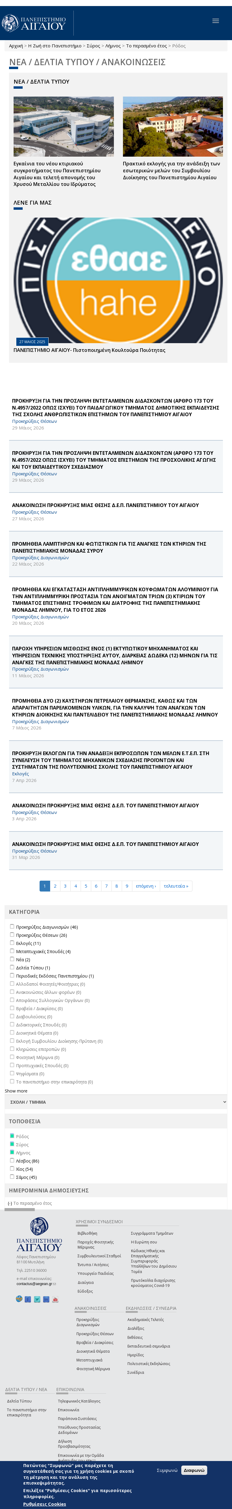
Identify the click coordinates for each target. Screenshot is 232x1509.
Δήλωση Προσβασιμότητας (74, 1444)
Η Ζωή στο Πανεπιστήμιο (55, 46)
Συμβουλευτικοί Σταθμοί (99, 1256)
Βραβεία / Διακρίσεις (94, 1342)
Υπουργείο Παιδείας (96, 1273)
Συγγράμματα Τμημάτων (152, 1233)
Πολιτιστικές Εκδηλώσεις (148, 1363)
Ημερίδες (135, 1354)
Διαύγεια (86, 1282)
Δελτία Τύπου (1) (33, 968)
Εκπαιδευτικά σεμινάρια (148, 1346)
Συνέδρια (135, 1372)
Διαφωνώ (194, 1470)
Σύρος (93, 46)
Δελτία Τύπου (19, 1401)
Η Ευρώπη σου (144, 1242)
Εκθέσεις (135, 1337)
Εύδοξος (85, 1291)
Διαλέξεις (135, 1328)
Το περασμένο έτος (146, 46)
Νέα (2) (23, 959)
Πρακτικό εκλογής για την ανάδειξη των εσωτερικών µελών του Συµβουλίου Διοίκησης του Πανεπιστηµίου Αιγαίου (171, 170)
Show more (16, 1091)
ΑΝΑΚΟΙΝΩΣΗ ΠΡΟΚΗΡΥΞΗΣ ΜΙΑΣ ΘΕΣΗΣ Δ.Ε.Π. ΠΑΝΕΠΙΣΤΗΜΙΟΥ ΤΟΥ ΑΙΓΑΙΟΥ (105, 505)
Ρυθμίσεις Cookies (44, 1504)
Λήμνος (113, 46)
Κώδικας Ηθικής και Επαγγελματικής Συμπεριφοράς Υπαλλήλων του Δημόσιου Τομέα (154, 1261)
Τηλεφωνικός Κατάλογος (79, 1401)
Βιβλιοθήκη (87, 1233)
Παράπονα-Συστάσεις (77, 1418)
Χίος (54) (24, 1169)
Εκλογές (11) (28, 943)
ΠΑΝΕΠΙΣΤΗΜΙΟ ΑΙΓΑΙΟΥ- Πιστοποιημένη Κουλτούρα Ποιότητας (89, 350)
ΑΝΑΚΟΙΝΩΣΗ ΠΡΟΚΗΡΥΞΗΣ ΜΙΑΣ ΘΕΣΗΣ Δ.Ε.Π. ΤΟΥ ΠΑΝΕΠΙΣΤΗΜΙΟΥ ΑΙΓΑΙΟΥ (105, 805)
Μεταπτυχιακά (89, 1360)
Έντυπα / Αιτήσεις (93, 1264)
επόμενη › (146, 886)
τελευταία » (176, 886)
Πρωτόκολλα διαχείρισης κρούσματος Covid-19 (153, 1283)
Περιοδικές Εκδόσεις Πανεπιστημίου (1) (55, 976)
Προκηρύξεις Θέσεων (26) (41, 935)
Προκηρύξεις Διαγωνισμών (87, 1322)
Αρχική (16, 46)
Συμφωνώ (167, 1470)
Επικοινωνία (68, 1409)
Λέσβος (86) (27, 1161)
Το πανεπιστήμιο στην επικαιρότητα (26, 1412)
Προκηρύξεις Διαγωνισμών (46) (47, 927)
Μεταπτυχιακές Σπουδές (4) (43, 951)
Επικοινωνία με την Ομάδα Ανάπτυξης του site (81, 1458)
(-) (10, 1203)
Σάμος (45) (26, 1177)
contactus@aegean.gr (36, 1284)
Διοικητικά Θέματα (93, 1351)
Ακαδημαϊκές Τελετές (145, 1319)
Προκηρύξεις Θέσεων (95, 1333)
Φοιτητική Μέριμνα (93, 1368)
